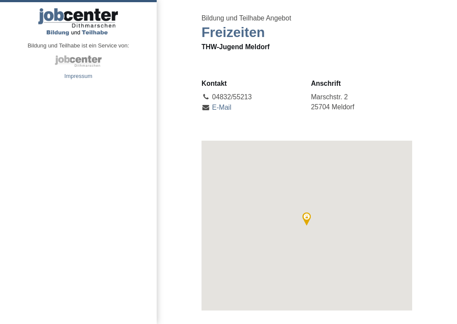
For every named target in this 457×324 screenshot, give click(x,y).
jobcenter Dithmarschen (78, 61)
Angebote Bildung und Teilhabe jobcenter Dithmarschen (78, 22)
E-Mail (221, 107)
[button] (306, 219)
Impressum (78, 76)
